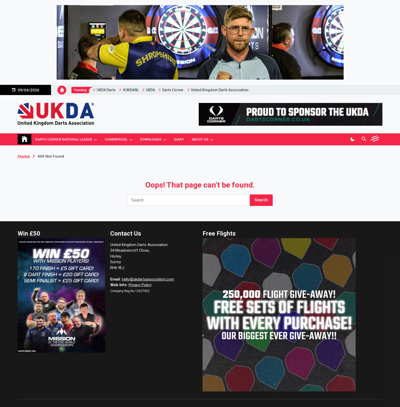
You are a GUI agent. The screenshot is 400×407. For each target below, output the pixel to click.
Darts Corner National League (63, 139)
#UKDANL (131, 90)
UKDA (150, 90)
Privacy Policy (140, 285)
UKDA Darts (106, 90)
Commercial (116, 139)
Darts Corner (173, 90)
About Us (200, 139)
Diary (179, 139)
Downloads (150, 139)
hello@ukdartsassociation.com (148, 279)
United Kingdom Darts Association (219, 90)
